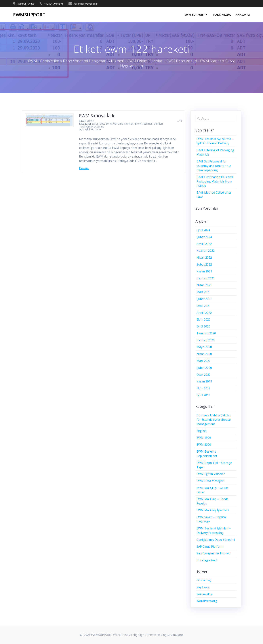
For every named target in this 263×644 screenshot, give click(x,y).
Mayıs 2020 (204, 347)
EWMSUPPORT (29, 14)
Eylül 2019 (203, 395)
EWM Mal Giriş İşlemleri (120, 123)
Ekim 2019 (203, 388)
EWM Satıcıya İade (97, 116)
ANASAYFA (243, 14)
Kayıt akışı (203, 587)
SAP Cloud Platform (210, 547)
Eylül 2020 (203, 326)
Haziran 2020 (206, 340)
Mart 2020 (204, 361)
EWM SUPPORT (194, 14)
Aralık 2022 (204, 244)
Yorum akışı (205, 594)
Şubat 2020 (204, 368)
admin (90, 120)
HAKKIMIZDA (222, 14)
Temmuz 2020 (206, 333)
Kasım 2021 (204, 271)
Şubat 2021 (204, 299)
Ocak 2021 (204, 306)
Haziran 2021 (206, 278)
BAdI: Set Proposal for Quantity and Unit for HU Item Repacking (214, 165)
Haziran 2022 (206, 251)
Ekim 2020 (203, 319)
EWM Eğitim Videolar (211, 474)
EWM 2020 (204, 445)
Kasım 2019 (204, 381)
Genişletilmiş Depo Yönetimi (216, 540)
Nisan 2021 (204, 285)
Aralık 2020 (204, 313)
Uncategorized (207, 560)
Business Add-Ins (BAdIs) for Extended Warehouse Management (214, 419)
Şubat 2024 (204, 237)
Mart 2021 (204, 292)
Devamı (84, 168)
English (202, 431)
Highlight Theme (144, 635)
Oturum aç (204, 580)
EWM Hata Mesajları (210, 481)
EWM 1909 (98, 123)
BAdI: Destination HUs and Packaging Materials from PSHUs (215, 181)
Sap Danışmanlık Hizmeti (213, 553)
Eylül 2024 (203, 230)
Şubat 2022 (204, 264)
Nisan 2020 (204, 354)
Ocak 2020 (204, 375)
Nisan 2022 (204, 258)
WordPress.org (207, 601)
